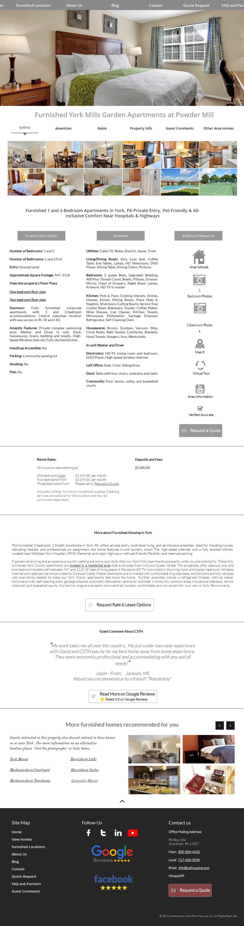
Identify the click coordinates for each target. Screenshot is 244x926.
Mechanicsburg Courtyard (30, 770)
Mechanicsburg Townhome (30, 780)
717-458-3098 (189, 860)
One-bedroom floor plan (28, 292)
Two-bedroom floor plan (28, 300)
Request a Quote (107, 484)
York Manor (19, 759)
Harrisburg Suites (85, 770)
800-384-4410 (189, 852)
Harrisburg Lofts (83, 759)
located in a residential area (90, 565)
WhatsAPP (176, 876)
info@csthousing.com (193, 868)
